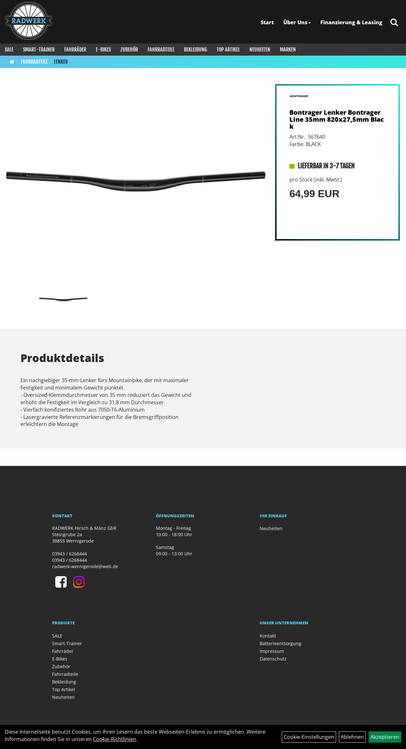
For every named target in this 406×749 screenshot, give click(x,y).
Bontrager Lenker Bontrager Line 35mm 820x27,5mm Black (336, 119)
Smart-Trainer (39, 49)
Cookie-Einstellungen (309, 736)
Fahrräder (75, 49)
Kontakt (268, 636)
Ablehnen (352, 736)
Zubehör (129, 49)
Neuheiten (259, 49)
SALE (9, 49)
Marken (288, 49)
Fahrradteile (161, 49)
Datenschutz (273, 659)
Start (267, 22)
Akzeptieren (385, 736)
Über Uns (297, 22)
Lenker (61, 61)
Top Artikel (228, 49)
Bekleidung (195, 49)
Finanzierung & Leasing (351, 22)
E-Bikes (103, 49)
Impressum (272, 651)
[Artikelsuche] (394, 23)
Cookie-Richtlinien (114, 739)
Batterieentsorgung (280, 643)
